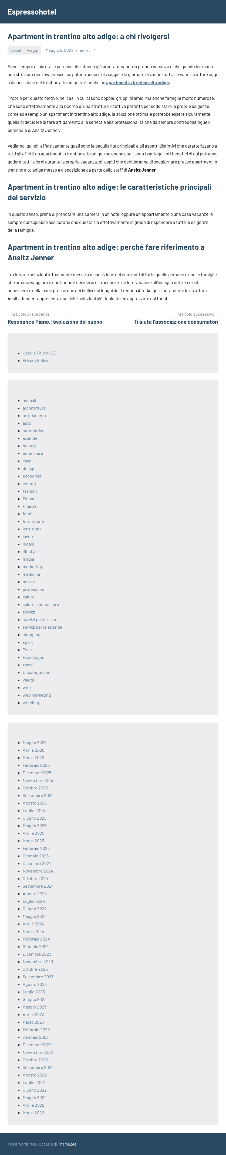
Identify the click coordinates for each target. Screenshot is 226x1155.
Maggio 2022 (35, 1097)
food (27, 513)
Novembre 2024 (38, 870)
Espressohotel (32, 11)
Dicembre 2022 (37, 1044)
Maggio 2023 (34, 1006)
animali (29, 400)
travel (15, 50)
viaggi (32, 50)
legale (28, 543)
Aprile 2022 (34, 1105)
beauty (29, 445)
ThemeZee (67, 1144)
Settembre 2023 (38, 976)
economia (32, 475)
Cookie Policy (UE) (39, 352)
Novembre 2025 (38, 780)
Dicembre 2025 (37, 772)
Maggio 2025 (34, 825)
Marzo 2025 (33, 840)
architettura (34, 407)
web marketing (37, 694)
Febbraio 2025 (36, 848)
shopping (32, 634)
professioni (33, 589)
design (29, 468)
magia (28, 558)
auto (27, 422)
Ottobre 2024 (35, 878)
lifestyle (30, 551)
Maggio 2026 (34, 742)
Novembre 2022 (38, 1052)
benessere (33, 453)
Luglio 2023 (34, 991)
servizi (29, 611)
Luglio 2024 (34, 901)
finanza (29, 506)
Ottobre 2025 (35, 787)
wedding (31, 702)
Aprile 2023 (33, 1014)
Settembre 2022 (38, 1067)
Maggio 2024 (35, 916)
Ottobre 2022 (35, 1059)
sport (28, 642)
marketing (32, 566)
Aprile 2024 (34, 923)
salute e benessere (41, 604)
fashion (30, 490)
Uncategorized (36, 672)
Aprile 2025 (33, 833)
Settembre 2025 (38, 795)
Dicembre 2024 (37, 863)
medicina (31, 574)
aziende (30, 438)
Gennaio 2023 (36, 1037)
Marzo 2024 (33, 931)
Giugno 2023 (34, 999)
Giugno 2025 (34, 817)
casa (27, 460)
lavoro (29, 536)
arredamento (35, 415)
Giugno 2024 (35, 908)
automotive (34, 430)
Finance (30, 498)
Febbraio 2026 (36, 765)
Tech (27, 649)
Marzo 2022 (33, 1112)
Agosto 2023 (35, 984)
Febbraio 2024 (36, 938)
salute (29, 596)
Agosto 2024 (35, 893)
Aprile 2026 (33, 749)
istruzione (32, 528)
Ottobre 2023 (35, 969)
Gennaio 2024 (36, 946)
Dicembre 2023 (37, 953)
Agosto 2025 (35, 802)
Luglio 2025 (34, 810)
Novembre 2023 (38, 961)
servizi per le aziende (42, 626)
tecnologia (33, 657)
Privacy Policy (35, 360)
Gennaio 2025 (36, 855)
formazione (33, 521)
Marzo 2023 (33, 1021)
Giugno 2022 (35, 1089)
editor (85, 50)
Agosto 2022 (35, 1074)
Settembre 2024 (38, 885)
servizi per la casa (39, 619)
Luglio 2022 (34, 1082)
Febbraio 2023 (36, 1029)
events (29, 483)
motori (29, 581)
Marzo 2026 (33, 757)
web (27, 687)
